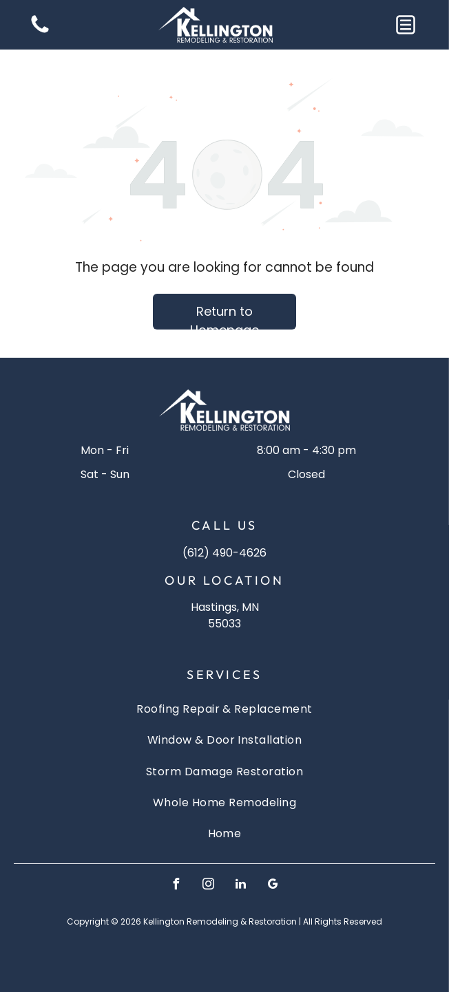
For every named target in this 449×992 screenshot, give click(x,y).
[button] (405, 25)
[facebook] (176, 885)
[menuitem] (224, 708)
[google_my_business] (273, 885)
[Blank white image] (40, 32)
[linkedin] (241, 885)
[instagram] (209, 885)
